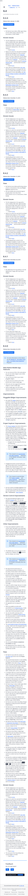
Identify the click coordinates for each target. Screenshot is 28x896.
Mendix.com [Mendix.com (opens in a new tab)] (7, 892)
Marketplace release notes (12, 85)
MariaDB (22, 55)
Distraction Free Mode (12, 723)
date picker (10, 736)
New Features (19, 492)
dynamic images (11, 780)
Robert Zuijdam (15, 478)
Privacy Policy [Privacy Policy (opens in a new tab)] (21, 892)
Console (8, 594)
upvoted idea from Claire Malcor (17, 541)
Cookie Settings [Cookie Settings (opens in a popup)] (21, 894)
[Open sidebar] (4, 7)
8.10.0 (13, 50)
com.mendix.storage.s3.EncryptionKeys (17, 624)
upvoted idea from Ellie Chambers (17, 454)
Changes (12, 500)
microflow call (9, 656)
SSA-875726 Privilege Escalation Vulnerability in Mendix (16, 73)
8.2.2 (19, 663)
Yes (7, 869)
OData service (21, 614)
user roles (22, 67)
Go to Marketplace (8, 24)
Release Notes (15, 5)
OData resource (19, 608)
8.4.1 (13, 856)
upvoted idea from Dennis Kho (17, 559)
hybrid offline (16, 109)
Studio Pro (12, 7)
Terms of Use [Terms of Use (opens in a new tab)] (14, 892)
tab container (14, 728)
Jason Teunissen (13, 479)
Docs (9, 5)
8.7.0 (13, 65)
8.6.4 (13, 91)
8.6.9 (13, 77)
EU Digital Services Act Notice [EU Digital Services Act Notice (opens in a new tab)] (10, 894)
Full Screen (23, 721)
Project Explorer (12, 426)
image (13, 400)
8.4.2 (13, 342)
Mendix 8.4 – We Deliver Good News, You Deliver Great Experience (16, 360)
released (15, 59)
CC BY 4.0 (21, 885)
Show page (12, 685)
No (12, 869)
